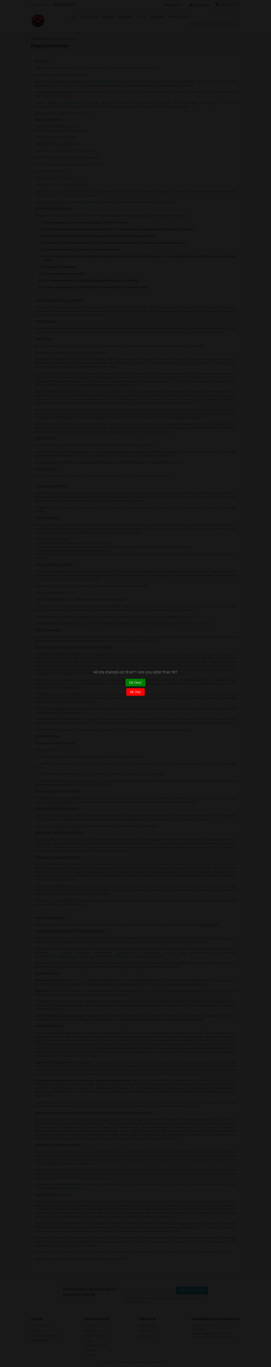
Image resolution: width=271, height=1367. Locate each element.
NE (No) (135, 692)
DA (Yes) (135, 682)
